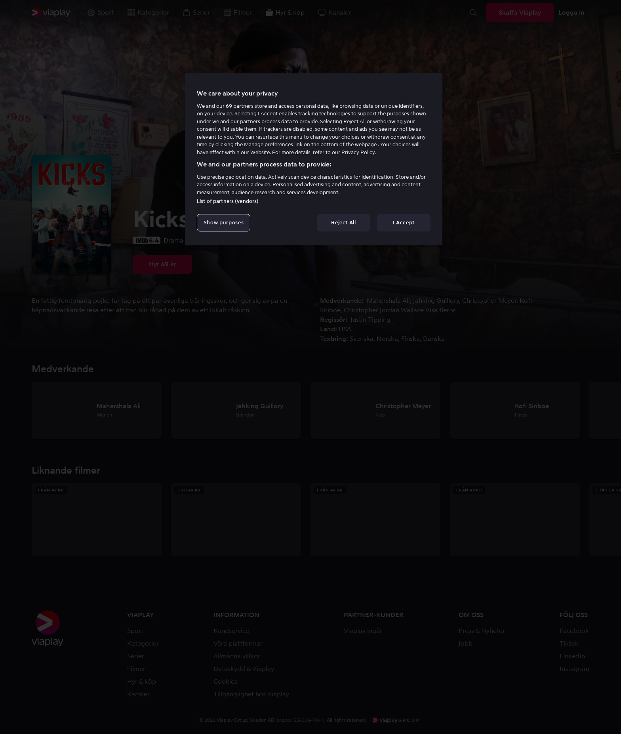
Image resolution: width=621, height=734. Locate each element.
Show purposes (224, 223)
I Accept (404, 223)
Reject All (343, 223)
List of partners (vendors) (228, 201)
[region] (313, 159)
